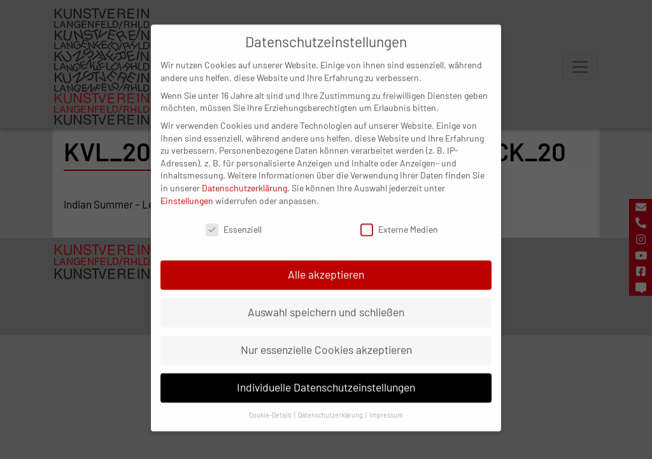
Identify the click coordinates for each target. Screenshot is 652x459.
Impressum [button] (386, 405)
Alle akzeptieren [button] (326, 265)
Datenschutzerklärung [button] (331, 405)
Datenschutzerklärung (244, 178)
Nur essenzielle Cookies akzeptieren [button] (326, 340)
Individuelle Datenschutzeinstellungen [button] (326, 377)
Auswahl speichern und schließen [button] (326, 302)
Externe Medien (399, 220)
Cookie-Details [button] (271, 405)
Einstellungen (186, 190)
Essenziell (234, 220)
